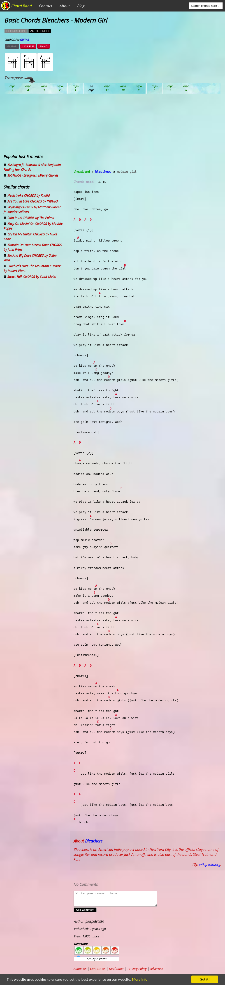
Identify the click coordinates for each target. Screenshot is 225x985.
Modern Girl (127, 171)
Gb (170, 88)
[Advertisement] (147, 134)
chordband (82, 171)
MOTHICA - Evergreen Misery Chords (32, 175)
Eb (123, 88)
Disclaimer (116, 969)
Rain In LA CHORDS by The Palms (30, 218)
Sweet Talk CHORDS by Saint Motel (31, 276)
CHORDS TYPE (16, 31)
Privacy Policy (137, 969)
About (65, 5)
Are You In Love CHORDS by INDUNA (32, 201)
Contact (45, 5)
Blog (81, 5)
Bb (44, 88)
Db (91, 88)
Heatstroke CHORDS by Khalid (28, 195)
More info (137, 979)
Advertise (156, 969)
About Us (80, 969)
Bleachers (103, 171)
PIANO (43, 46)
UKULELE (28, 46)
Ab (12, 88)
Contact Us (97, 969)
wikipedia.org (209, 864)
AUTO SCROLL (39, 31)
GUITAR (12, 46)
